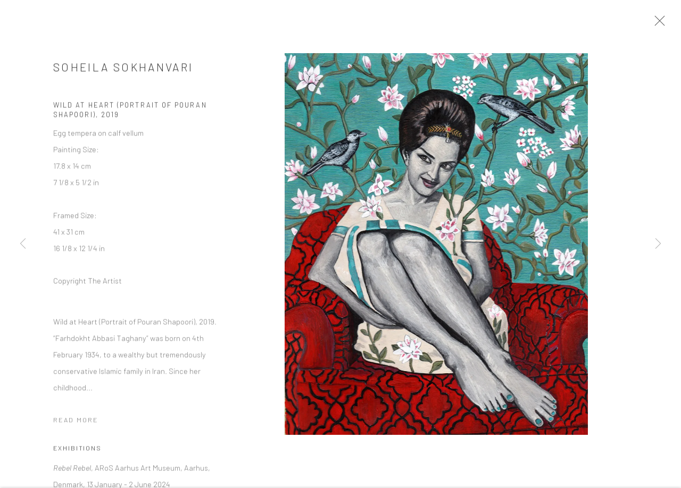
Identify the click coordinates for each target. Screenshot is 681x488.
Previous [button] (23, 244)
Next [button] (658, 244)
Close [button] (666, 24)
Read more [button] (75, 424)
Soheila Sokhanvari (123, 71)
